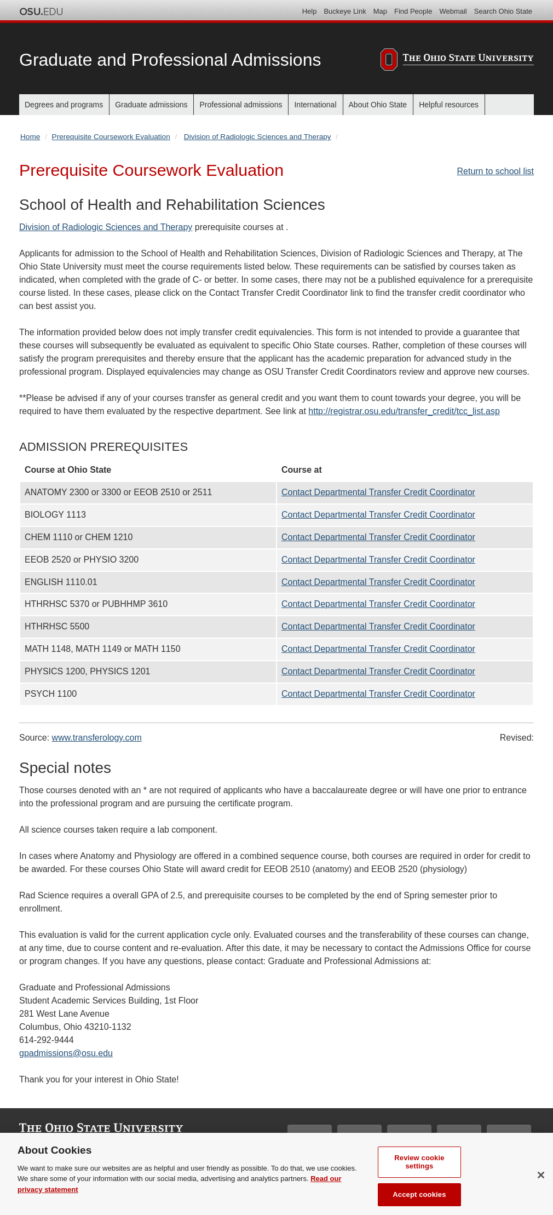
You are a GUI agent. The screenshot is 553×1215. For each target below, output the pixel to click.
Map (380, 11)
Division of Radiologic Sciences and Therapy (257, 137)
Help (309, 11)
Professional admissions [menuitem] (240, 104)
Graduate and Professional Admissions (170, 60)
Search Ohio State (503, 11)
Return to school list (495, 171)
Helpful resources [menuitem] (449, 104)
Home (30, 137)
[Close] (541, 1180)
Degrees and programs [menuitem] (64, 104)
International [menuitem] (315, 104)
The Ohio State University (41, 11)
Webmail (452, 11)
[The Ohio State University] (457, 61)
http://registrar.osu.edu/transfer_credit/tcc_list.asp (404, 411)
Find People (413, 11)
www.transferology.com (97, 737)
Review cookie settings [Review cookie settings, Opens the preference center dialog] (419, 1167)
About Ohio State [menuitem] (378, 104)
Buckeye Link (345, 11)
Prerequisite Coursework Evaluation (111, 137)
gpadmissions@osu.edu (66, 1053)
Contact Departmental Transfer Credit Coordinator (378, 492)
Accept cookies (419, 1200)
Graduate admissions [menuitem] (151, 104)
